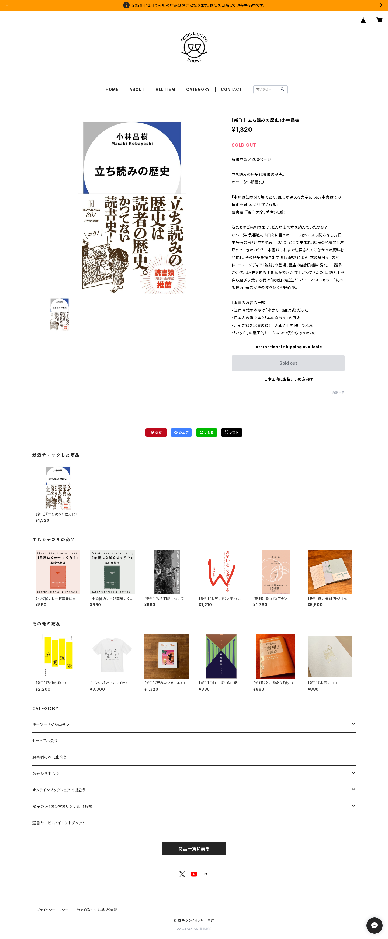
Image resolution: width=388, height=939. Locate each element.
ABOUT (136, 89)
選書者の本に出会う (49, 757)
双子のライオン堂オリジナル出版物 (62, 806)
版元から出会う (45, 773)
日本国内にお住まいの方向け (288, 379)
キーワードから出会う (51, 724)
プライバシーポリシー (52, 910)
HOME (112, 89)
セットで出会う (45, 740)
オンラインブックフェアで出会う (59, 790)
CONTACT (231, 89)
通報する (338, 393)
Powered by (194, 929)
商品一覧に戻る (194, 848)
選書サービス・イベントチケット (58, 822)
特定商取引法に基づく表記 (97, 910)
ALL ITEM (165, 89)
